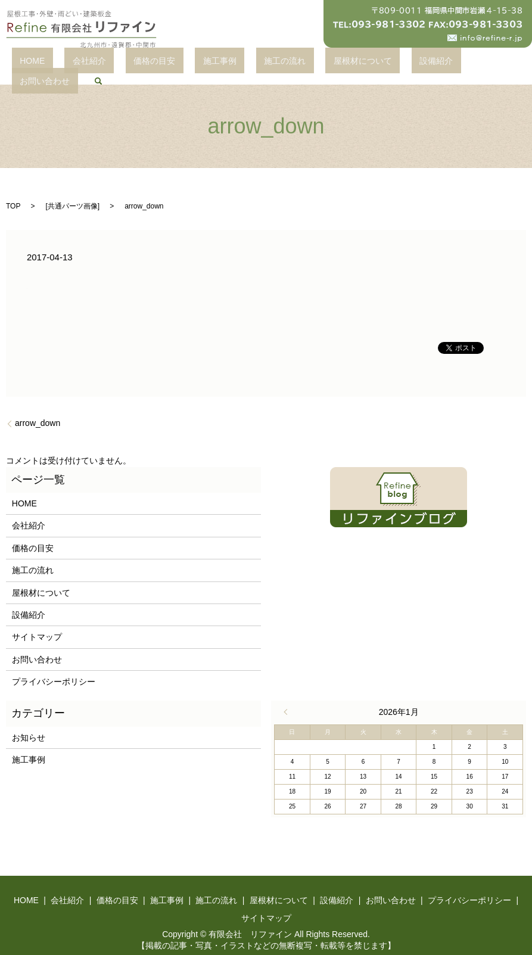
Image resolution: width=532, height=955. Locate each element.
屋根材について (314, 62)
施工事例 (203, 62)
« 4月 (288, 699)
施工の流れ (253, 62)
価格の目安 (154, 62)
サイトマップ (37, 624)
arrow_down (37, 410)
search (471, 62)
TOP (13, 193)
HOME (64, 62)
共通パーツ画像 (73, 193)
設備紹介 (372, 62)
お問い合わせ (425, 62)
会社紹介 (105, 62)
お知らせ (28, 724)
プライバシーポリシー (53, 669)
